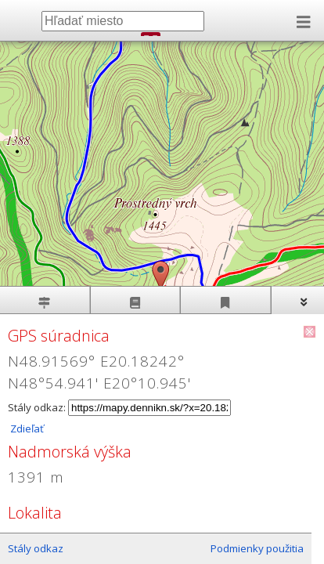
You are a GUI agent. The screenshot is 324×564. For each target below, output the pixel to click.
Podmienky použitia (257, 548)
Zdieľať (26, 428)
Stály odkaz (35, 548)
